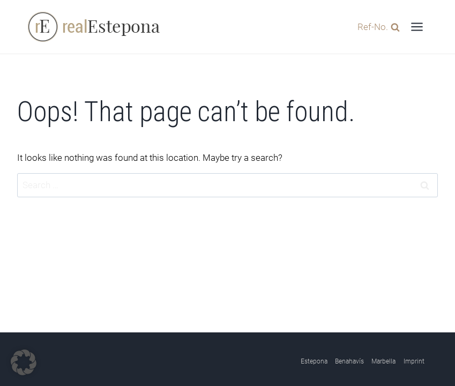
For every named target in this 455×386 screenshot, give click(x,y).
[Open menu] (416, 26)
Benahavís (349, 361)
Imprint (414, 361)
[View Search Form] (376, 26)
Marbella (383, 361)
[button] (23, 362)
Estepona (314, 361)
